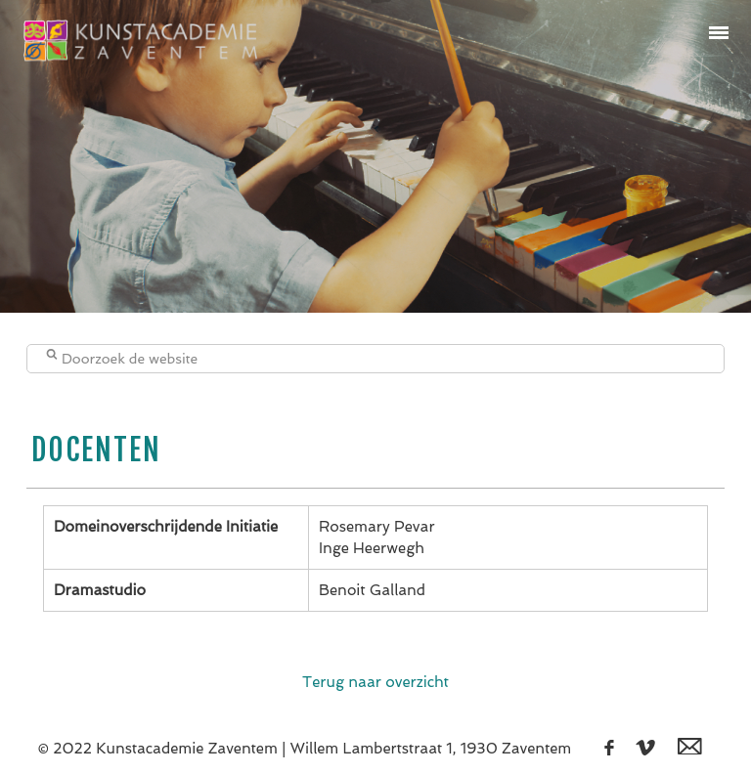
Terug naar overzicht (375, 682)
